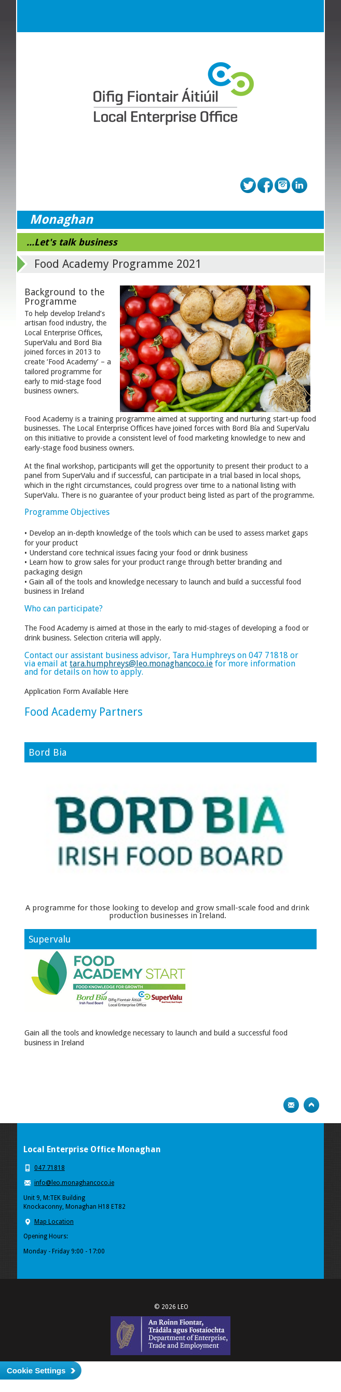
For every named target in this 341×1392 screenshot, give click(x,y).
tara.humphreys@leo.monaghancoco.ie (141, 663)
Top (311, 1105)
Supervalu (50, 939)
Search (287, 16)
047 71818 (49, 1167)
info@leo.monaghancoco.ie (74, 1182)
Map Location (54, 1221)
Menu (308, 16)
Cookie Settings (36, 1370)
